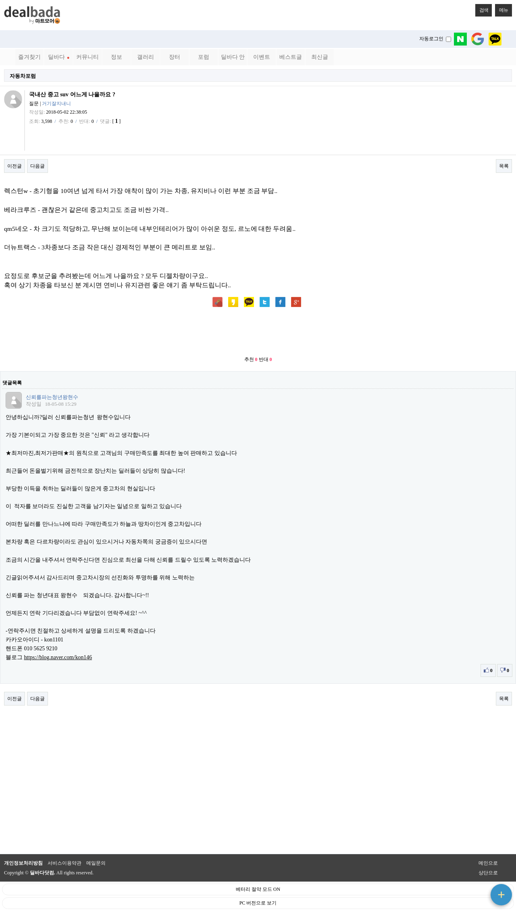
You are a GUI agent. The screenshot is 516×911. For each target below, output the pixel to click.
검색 (481, 8)
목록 (504, 166)
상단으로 (488, 873)
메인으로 (488, 863)
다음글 (37, 166)
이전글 (14, 166)
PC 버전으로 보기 (258, 903)
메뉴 (501, 8)
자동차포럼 (23, 76)
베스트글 (290, 57)
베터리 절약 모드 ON (258, 889)
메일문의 (96, 863)
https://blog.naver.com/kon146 (58, 657)
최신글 (319, 57)
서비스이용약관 (64, 863)
